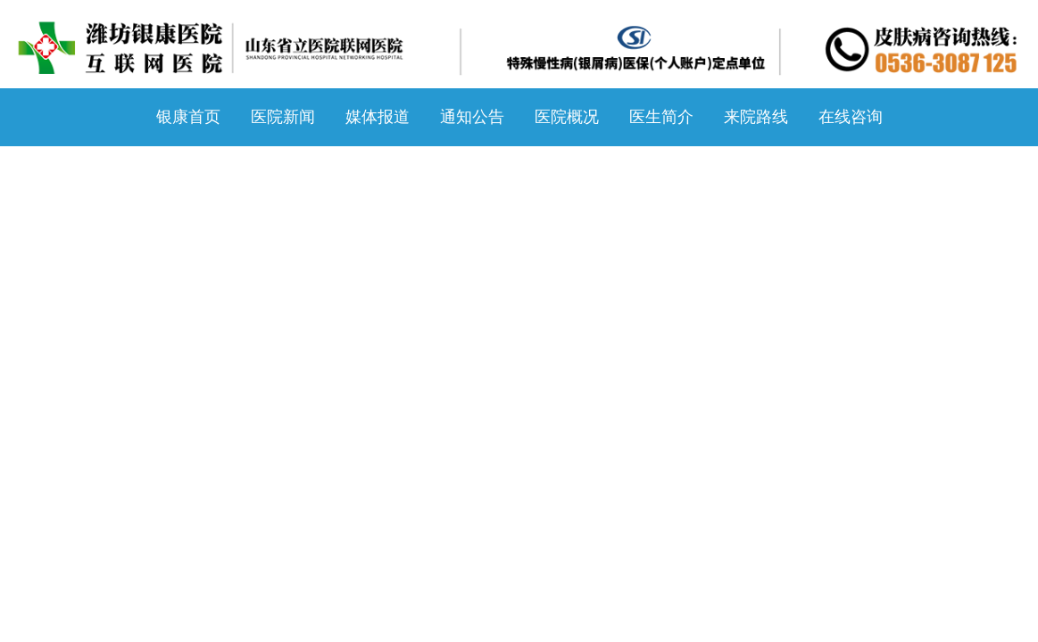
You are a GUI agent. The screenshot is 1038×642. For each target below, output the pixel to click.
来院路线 (756, 117)
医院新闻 (283, 117)
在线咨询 (850, 117)
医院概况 (567, 117)
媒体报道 (377, 117)
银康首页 (188, 117)
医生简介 (661, 117)
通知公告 (472, 117)
